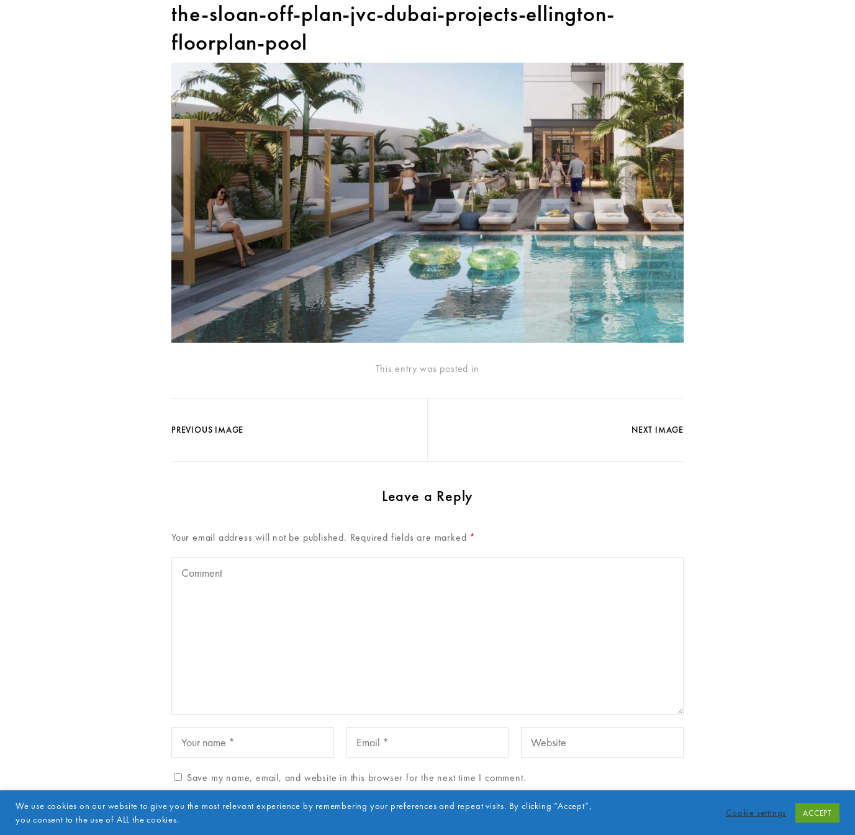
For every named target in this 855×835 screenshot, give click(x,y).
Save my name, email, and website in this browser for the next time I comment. (357, 777)
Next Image (657, 429)
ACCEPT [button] (817, 813)
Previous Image (207, 429)
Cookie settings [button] (756, 812)
